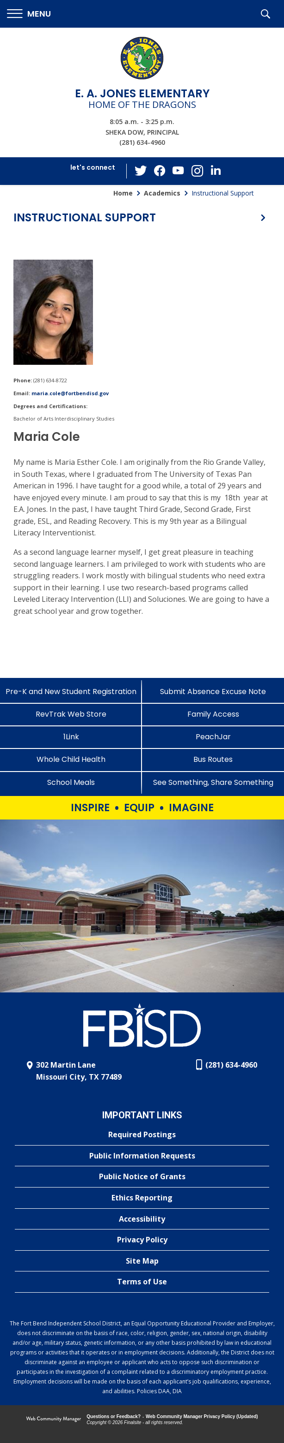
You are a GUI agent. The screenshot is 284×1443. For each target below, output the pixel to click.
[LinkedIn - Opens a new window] (215, 170)
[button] (29, 14)
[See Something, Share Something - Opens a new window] (213, 782)
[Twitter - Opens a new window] (141, 171)
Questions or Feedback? (113, 1416)
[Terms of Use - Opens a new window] (142, 1282)
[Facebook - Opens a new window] (160, 171)
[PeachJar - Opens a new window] (213, 736)
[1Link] (71, 736)
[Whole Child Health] (71, 759)
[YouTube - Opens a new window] (178, 171)
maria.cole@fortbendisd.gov (70, 393)
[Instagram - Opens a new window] (197, 171)
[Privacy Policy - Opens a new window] (142, 1240)
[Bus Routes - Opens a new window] (213, 759)
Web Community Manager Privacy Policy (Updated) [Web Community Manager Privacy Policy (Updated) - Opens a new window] (202, 1416)
